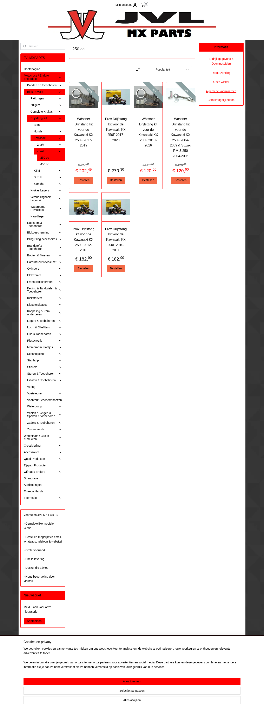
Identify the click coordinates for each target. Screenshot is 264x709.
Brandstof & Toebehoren (44, 247)
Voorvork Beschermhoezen (44, 400)
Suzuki (48, 177)
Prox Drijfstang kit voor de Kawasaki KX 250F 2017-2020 (116, 129)
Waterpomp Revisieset (46, 208)
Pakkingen (46, 98)
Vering (31, 386)
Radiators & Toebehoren (44, 224)
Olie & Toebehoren (44, 334)
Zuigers (46, 105)
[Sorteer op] (162, 69)
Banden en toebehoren (44, 85)
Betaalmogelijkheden (221, 99)
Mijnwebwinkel (172, 701)
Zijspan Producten (35, 465)
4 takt (49, 151)
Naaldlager (38, 216)
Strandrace (31, 478)
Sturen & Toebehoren (44, 373)
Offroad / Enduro (43, 472)
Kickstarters (44, 298)
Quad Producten (43, 459)
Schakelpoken (44, 354)
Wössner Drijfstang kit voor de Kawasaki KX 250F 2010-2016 (148, 132)
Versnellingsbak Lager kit (46, 198)
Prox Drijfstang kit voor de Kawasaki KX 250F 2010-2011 (116, 239)
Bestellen (84, 180)
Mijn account (127, 4)
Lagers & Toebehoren (44, 321)
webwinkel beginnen (140, 701)
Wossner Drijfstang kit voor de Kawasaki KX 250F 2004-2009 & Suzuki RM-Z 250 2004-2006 (180, 137)
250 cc (44, 157)
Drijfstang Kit (46, 118)
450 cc (44, 164)
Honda (48, 131)
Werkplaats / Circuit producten (43, 437)
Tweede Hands (33, 491)
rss (127, 701)
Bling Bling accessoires (44, 239)
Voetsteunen (44, 393)
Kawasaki (48, 138)
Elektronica (44, 275)
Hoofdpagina (32, 69)
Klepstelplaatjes (44, 305)
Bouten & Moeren (44, 255)
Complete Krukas (46, 111)
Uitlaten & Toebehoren (44, 380)
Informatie (43, 498)
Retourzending (221, 72)
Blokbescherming (44, 232)
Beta (37, 124)
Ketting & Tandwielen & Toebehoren (44, 290)
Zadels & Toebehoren (44, 423)
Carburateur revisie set (44, 262)
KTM (48, 170)
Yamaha (48, 184)
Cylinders (44, 268)
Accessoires (43, 452)
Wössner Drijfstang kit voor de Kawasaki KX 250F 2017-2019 (83, 132)
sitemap (120, 701)
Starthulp (44, 360)
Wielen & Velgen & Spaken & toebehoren (44, 414)
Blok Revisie (44, 92)
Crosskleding (43, 445)
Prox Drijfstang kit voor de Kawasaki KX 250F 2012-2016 (83, 239)
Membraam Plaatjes (44, 347)
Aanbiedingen (33, 484)
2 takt (49, 144)
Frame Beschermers (44, 282)
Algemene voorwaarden (221, 91)
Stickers (44, 367)
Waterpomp (44, 406)
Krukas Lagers (46, 190)
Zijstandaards (44, 429)
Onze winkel (221, 82)
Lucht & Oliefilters (44, 327)
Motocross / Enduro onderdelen (43, 77)
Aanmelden (34, 621)
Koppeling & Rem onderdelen (44, 312)
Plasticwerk (44, 340)
